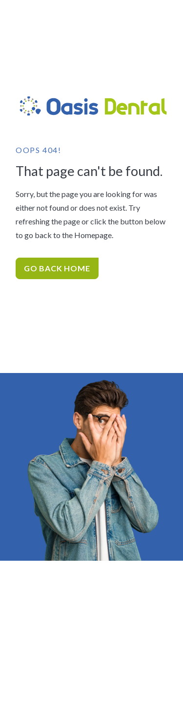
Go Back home (57, 268)
